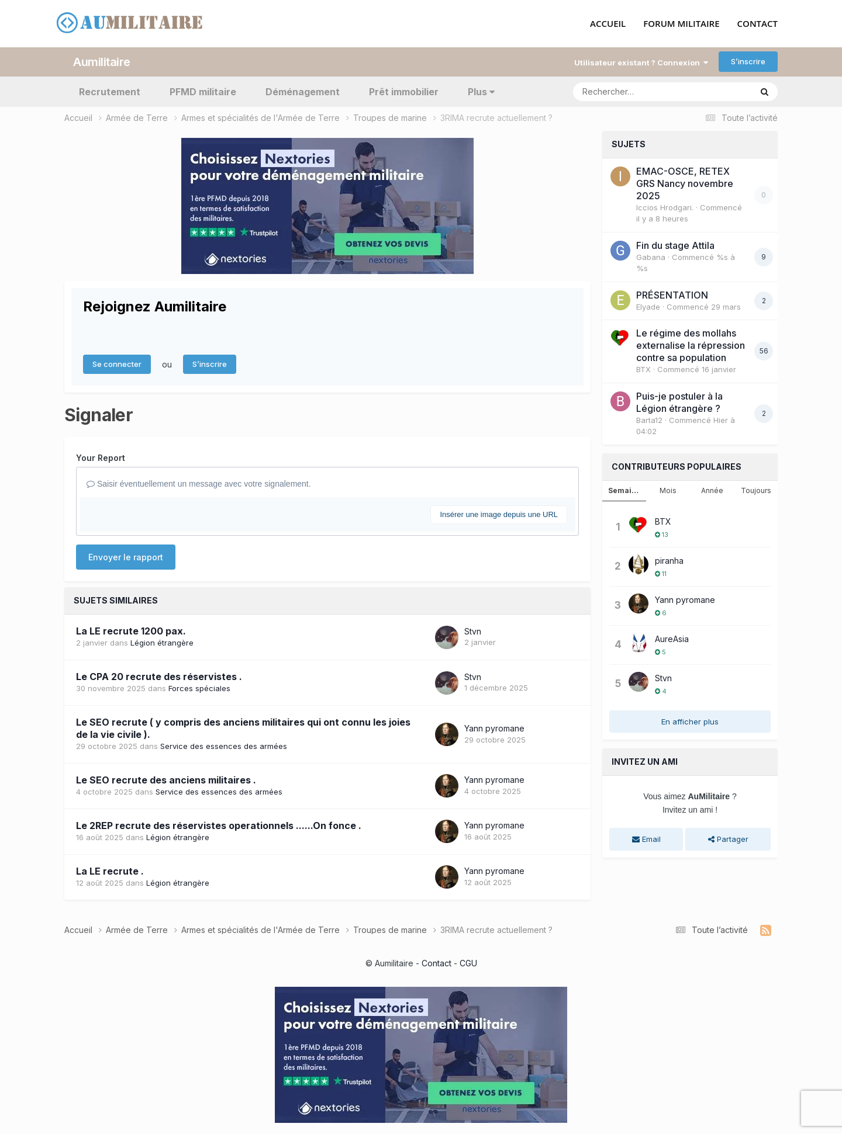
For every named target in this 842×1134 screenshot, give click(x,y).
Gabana (650, 256)
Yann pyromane (494, 728)
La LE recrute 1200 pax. (131, 631)
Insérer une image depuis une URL (499, 513)
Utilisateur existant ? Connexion (641, 62)
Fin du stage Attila (675, 245)
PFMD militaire (203, 91)
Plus (481, 91)
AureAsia (672, 638)
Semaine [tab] (624, 489)
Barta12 (649, 419)
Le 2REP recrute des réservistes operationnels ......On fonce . (218, 825)
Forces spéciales (199, 688)
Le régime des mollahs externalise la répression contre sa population (690, 345)
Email (646, 839)
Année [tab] (712, 489)
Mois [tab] (668, 489)
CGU (468, 962)
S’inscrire (748, 61)
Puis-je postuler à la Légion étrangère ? (679, 402)
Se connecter (117, 364)
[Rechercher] (628, 91)
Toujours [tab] (756, 489)
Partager (728, 839)
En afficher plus (690, 721)
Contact (436, 962)
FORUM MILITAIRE (681, 24)
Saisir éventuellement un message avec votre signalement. (199, 483)
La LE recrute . (110, 870)
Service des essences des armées (223, 745)
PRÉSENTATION (672, 294)
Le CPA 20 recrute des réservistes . (159, 676)
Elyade (648, 306)
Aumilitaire (101, 61)
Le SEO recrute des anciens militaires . (166, 779)
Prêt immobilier (404, 91)
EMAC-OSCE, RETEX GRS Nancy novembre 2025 (684, 183)
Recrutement (109, 91)
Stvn (472, 631)
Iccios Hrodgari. (664, 206)
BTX (643, 369)
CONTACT (757, 24)
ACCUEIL (608, 24)
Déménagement (302, 91)
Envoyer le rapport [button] (125, 557)
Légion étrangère (162, 642)
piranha (669, 560)
